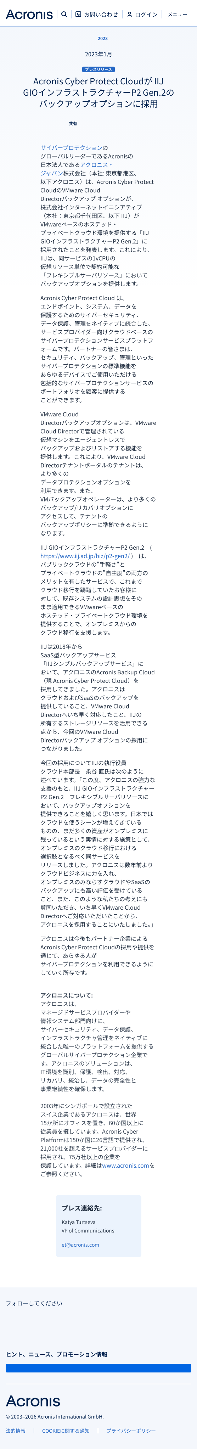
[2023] (98, 38)
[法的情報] (16, 1430)
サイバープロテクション (71, 147)
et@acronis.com (80, 1244)
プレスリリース (98, 69)
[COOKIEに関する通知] (66, 1430)
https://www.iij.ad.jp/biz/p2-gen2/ (85, 555)
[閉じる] (176, 14)
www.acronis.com (125, 1165)
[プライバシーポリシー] (131, 1430)
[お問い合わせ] (96, 18)
